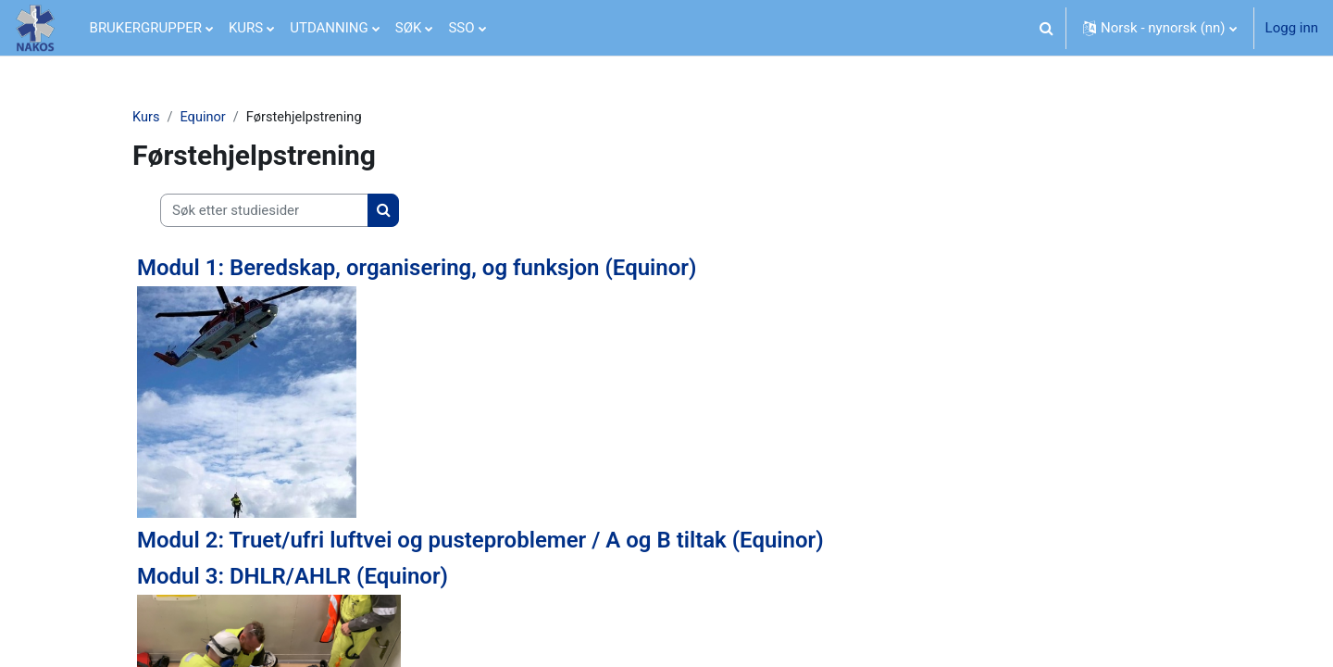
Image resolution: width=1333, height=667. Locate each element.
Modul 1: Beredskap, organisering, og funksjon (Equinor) (416, 269)
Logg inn (1291, 27)
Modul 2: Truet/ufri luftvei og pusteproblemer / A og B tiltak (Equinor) (480, 541)
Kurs (146, 117)
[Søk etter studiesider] (264, 212)
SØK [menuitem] (408, 27)
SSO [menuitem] (461, 27)
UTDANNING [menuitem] (329, 27)
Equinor (205, 117)
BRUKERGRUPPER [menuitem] (146, 27)
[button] (1046, 28)
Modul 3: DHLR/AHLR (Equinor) (292, 577)
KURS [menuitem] (246, 27)
